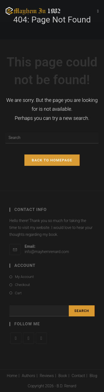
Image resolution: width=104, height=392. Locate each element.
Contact (78, 375)
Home (12, 375)
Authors (28, 375)
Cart (18, 293)
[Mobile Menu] (98, 11)
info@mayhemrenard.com (47, 251)
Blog (93, 375)
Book (63, 375)
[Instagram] (41, 338)
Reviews (47, 375)
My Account (24, 277)
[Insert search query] (52, 137)
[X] (15, 338)
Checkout (22, 285)
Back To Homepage (52, 160)
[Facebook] (28, 338)
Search (81, 311)
